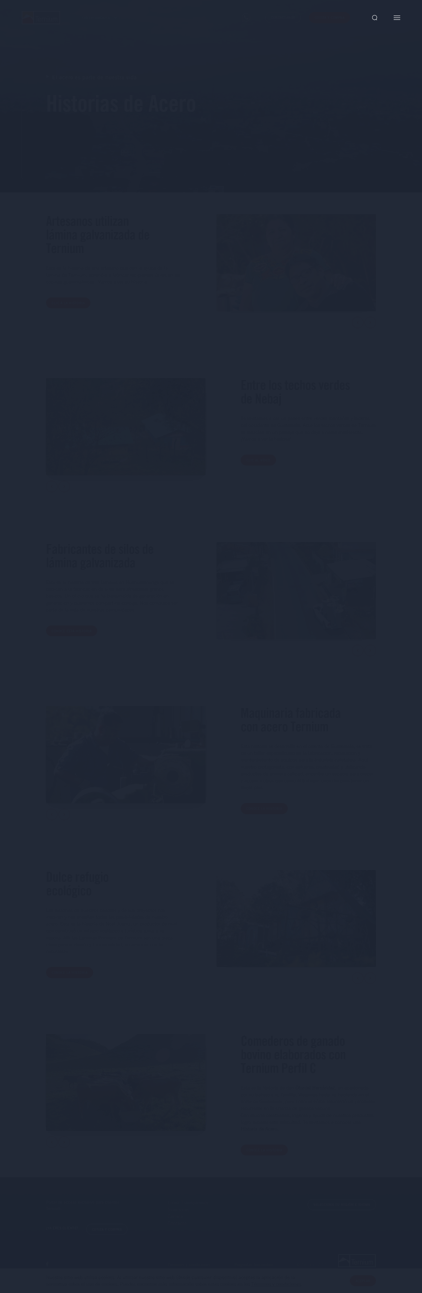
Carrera (175, 1220)
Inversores (178, 1213)
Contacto (177, 1227)
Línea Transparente (188, 1206)
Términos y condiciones (276, 1284)
